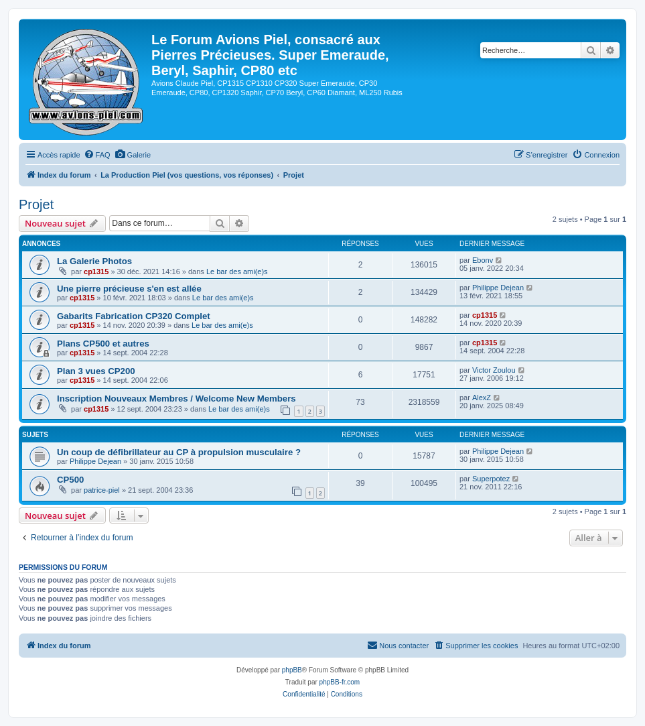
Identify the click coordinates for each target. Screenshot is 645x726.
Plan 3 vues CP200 (96, 371)
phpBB (292, 670)
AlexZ (481, 398)
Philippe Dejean (498, 288)
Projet (36, 204)
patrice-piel (102, 490)
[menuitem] (97, 155)
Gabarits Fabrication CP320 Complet (133, 316)
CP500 (70, 480)
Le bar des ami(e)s (237, 271)
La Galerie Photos (94, 261)
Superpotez (491, 479)
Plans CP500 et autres (103, 344)
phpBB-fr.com (339, 682)
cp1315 (96, 271)
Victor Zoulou (494, 370)
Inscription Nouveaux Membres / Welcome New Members (176, 399)
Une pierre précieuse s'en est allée (129, 289)
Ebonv (482, 260)
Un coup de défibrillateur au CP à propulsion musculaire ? (179, 452)
